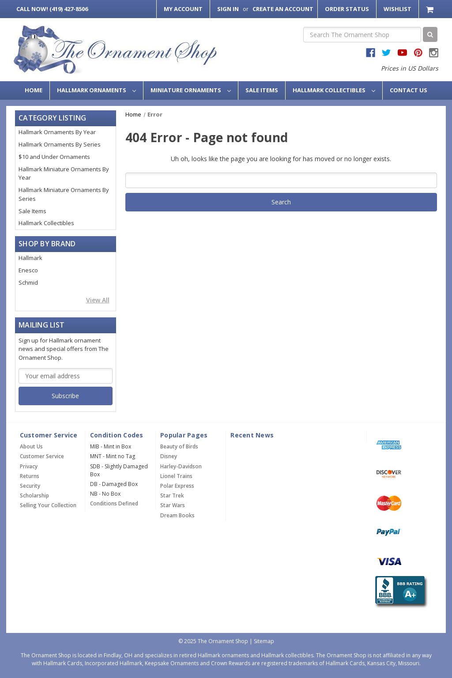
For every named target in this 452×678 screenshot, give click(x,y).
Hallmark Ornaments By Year (57, 132)
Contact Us (408, 90)
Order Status (347, 9)
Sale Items (261, 90)
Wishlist (397, 9)
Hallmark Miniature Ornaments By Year (64, 173)
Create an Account (282, 9)
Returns (29, 476)
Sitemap (264, 641)
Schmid (28, 282)
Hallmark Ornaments (96, 90)
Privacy (29, 466)
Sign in (228, 9)
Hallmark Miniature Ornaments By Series (64, 194)
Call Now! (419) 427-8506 (52, 9)
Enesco (28, 270)
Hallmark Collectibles (334, 90)
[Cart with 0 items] (430, 9)
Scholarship (34, 495)
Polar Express (177, 486)
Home (33, 90)
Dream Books (177, 515)
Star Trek (172, 495)
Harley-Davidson (181, 466)
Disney (168, 456)
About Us (31, 446)
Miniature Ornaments (191, 90)
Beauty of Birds (179, 446)
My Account (183, 9)
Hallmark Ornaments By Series (60, 144)
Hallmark (30, 258)
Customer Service (42, 456)
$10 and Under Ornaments (54, 157)
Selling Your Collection (48, 505)
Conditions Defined (114, 503)
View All (97, 300)
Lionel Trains (176, 476)
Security (30, 486)
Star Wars (172, 505)
